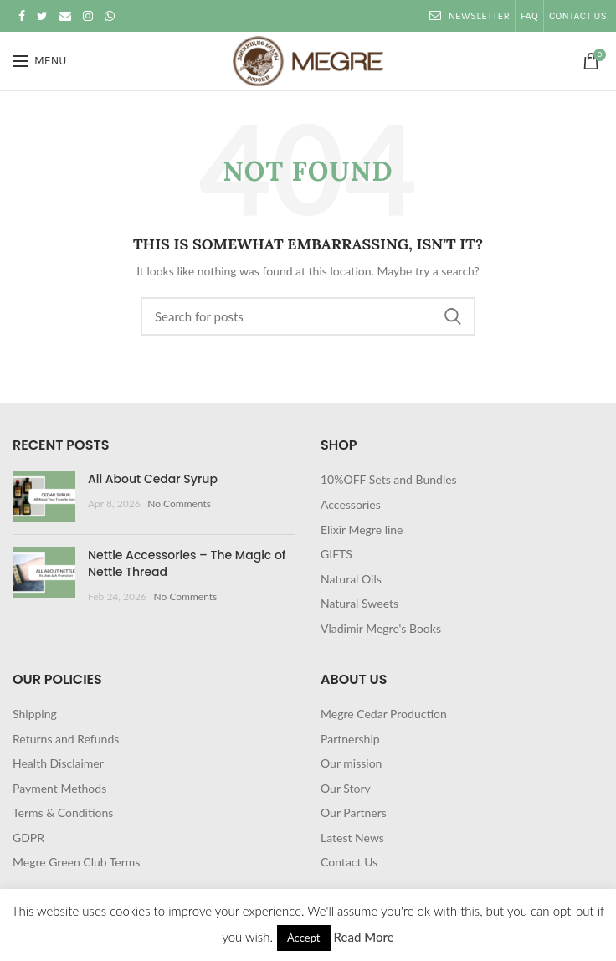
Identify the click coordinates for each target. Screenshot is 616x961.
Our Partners (354, 812)
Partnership (350, 739)
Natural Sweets (359, 603)
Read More (364, 936)
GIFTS (336, 554)
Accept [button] (304, 937)
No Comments (179, 503)
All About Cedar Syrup (153, 478)
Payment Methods (59, 788)
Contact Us (349, 862)
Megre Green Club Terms (76, 862)
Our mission (351, 763)
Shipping (35, 714)
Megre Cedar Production (384, 714)
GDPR (28, 837)
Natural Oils (351, 579)
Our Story (346, 788)
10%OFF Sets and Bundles (389, 479)
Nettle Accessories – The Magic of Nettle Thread (187, 563)
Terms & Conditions (63, 812)
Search (453, 316)
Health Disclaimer (58, 763)
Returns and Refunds (66, 739)
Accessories (351, 504)
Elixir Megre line (362, 529)
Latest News (352, 837)
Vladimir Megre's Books (381, 628)
